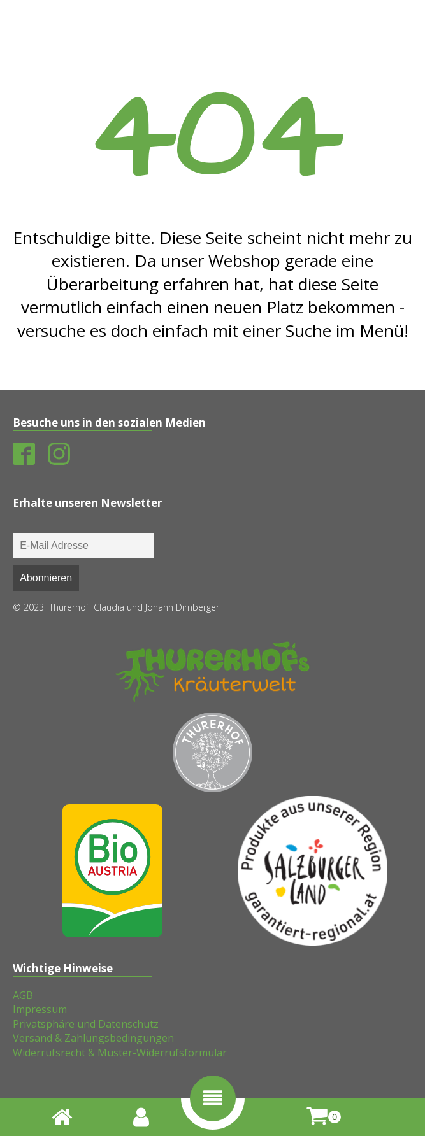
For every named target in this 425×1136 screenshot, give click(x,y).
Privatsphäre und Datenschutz (86, 1024)
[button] (213, 1098)
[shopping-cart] (323, 1117)
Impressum (40, 1009)
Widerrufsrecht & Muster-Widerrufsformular (120, 1053)
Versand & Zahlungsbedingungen (93, 1038)
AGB (23, 995)
